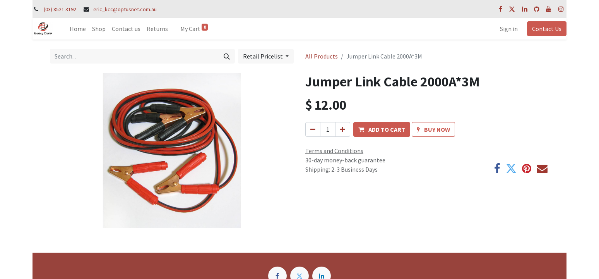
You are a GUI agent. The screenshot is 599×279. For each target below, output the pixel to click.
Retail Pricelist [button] (263, 56)
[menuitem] (78, 28)
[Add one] (342, 129)
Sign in (509, 29)
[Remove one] (312, 129)
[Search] (227, 56)
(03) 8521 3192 (60, 9)
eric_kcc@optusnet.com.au (125, 9)
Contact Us (546, 29)
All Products (321, 56)
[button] (381, 129)
